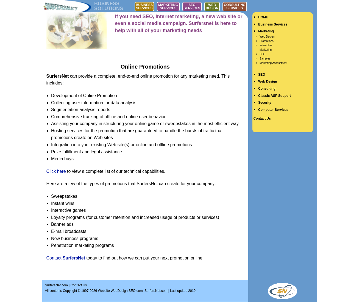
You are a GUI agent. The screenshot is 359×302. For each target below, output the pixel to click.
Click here (56, 171)
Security (264, 103)
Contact (65, 258)
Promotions (267, 41)
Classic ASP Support (274, 96)
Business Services (272, 24)
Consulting (266, 89)
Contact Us (262, 118)
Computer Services (273, 110)
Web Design (267, 36)
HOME (263, 17)
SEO (262, 54)
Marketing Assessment (273, 62)
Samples (265, 58)
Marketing (266, 31)
